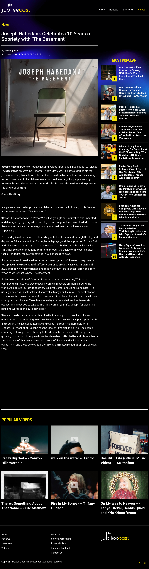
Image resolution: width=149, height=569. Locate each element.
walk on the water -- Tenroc (73, 458)
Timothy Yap (11, 50)
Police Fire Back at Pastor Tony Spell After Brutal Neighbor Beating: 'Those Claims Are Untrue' (132, 112)
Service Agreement (61, 538)
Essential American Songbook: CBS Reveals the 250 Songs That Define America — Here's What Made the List (132, 211)
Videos (141, 9)
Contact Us (56, 552)
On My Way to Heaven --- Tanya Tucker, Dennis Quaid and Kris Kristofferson (123, 508)
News (102, 9)
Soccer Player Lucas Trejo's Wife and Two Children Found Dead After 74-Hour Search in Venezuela (132, 132)
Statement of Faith (60, 548)
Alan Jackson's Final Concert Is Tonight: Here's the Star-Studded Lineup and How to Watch (133, 91)
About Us (55, 534)
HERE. (23, 187)
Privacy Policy (58, 543)
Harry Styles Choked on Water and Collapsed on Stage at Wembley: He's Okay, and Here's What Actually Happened (132, 251)
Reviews (113, 9)
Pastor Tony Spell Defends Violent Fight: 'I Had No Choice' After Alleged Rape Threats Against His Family (132, 172)
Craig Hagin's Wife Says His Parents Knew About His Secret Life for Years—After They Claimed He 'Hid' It (132, 192)
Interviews (128, 9)
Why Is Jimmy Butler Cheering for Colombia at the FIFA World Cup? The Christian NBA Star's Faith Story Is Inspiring (133, 152)
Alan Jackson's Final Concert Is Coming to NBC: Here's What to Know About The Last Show (131, 73)
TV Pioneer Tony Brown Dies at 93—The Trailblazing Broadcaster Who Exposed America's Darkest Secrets (132, 231)
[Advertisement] (124, 43)
